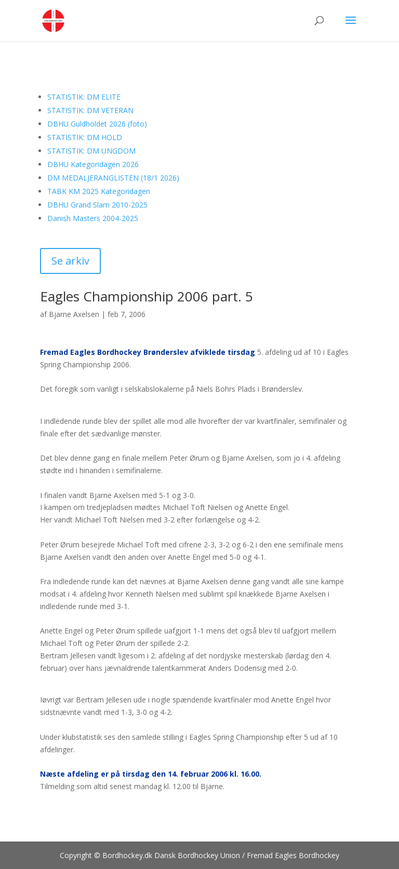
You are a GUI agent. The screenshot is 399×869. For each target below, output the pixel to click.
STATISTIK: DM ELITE (84, 97)
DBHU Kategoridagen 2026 (93, 164)
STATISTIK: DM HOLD (84, 137)
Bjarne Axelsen (74, 314)
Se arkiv (70, 261)
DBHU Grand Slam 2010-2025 (97, 205)
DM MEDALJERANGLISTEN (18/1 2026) (113, 178)
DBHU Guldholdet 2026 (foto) (97, 124)
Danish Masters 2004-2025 (92, 218)
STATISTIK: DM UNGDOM (91, 151)
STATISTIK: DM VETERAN (90, 110)
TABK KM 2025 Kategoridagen (98, 191)
